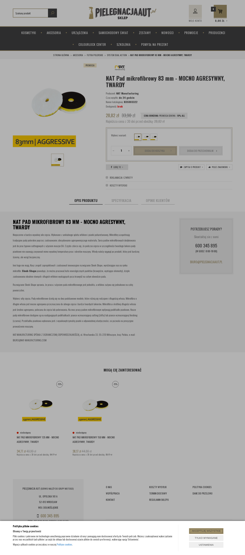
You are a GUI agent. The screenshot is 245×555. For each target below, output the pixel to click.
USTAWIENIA (206, 544)
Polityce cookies (64, 544)
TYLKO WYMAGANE (206, 538)
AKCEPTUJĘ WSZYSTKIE (206, 530)
